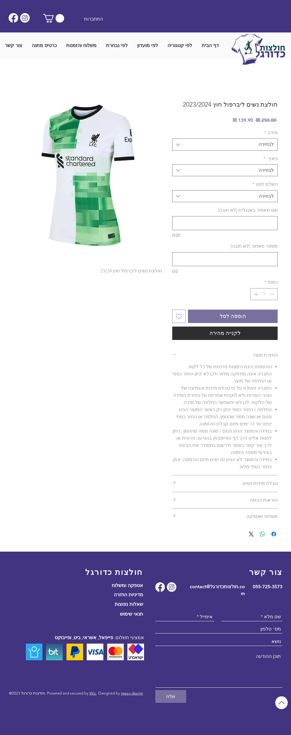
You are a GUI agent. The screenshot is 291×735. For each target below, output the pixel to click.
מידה (271, 132)
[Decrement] (272, 294)
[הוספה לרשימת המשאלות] (179, 316)
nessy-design (132, 693)
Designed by (109, 693)
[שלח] (170, 696)
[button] (53, 18)
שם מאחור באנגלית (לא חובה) (248, 210)
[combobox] (225, 144)
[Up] (281, 702)
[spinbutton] (264, 294)
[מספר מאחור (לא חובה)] (225, 259)
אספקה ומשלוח (127, 585)
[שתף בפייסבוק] (273, 534)
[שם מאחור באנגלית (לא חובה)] (225, 223)
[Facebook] (13, 18)
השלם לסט (265, 184)
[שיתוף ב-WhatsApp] (262, 534)
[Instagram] (25, 18)
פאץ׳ (270, 158)
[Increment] (255, 294)
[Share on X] (251, 534)
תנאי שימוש (131, 614)
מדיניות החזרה (128, 594)
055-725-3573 (267, 586)
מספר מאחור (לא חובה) (254, 246)
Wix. (93, 693)
